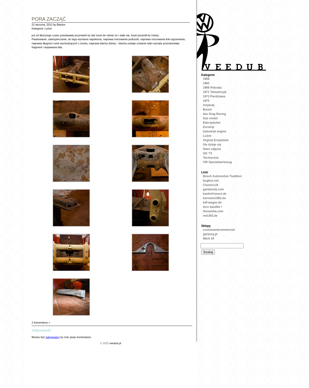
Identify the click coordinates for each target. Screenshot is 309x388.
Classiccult (210, 185)
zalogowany (52, 337)
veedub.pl (115, 343)
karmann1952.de (214, 198)
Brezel (207, 109)
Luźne (48, 28)
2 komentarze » (41, 322)
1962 (206, 83)
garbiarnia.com (213, 189)
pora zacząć (49, 19)
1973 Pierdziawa (214, 96)
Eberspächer (212, 122)
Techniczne (210, 157)
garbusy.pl (210, 234)
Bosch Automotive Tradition (222, 176)
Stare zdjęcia (212, 149)
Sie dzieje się (212, 144)
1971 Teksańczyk (215, 92)
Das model (210, 118)
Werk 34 (208, 238)
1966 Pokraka (212, 87)
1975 (206, 100)
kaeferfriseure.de (215, 193)
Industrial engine (214, 131)
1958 (206, 79)
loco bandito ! (212, 207)
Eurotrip (208, 127)
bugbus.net (211, 180)
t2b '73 (207, 153)
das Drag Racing (214, 114)
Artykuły (209, 105)
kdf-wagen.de (212, 202)
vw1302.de (210, 215)
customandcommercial (219, 229)
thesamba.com (213, 211)
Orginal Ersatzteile (215, 140)
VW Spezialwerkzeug (217, 162)
